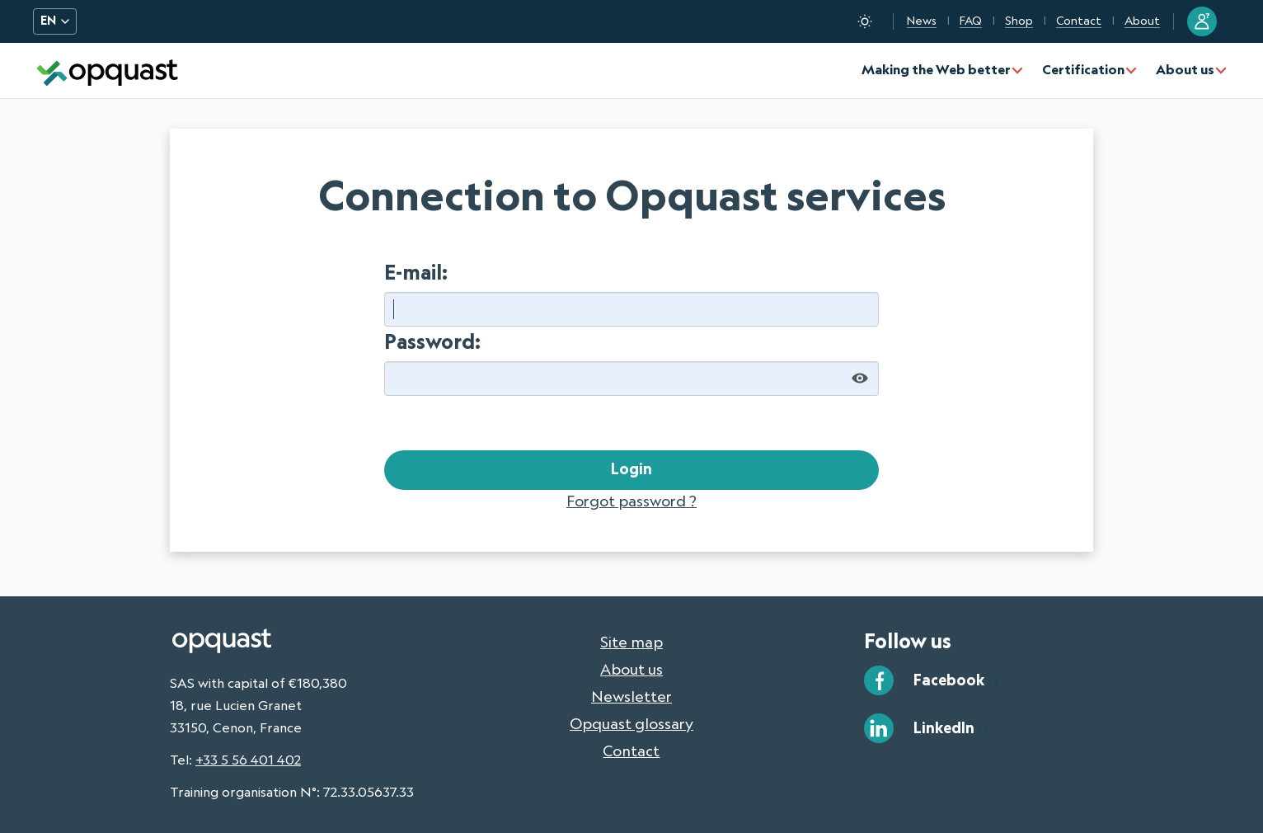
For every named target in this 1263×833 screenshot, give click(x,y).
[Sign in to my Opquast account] (1202, 21)
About (1142, 20)
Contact (1078, 20)
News (922, 20)
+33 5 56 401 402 (248, 759)
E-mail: (416, 272)
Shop (1019, 20)
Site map (631, 642)
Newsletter (631, 696)
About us (1185, 69)
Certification (1083, 69)
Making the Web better (936, 69)
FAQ (971, 20)
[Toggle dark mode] (865, 21)
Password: (432, 341)
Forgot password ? (631, 501)
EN (54, 20)
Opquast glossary (631, 723)
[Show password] (859, 378)
